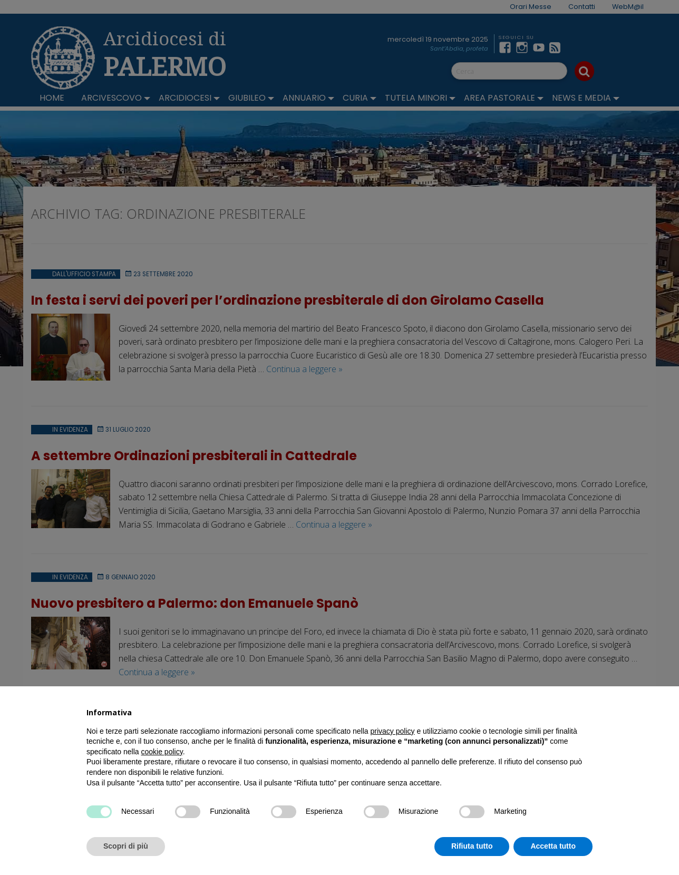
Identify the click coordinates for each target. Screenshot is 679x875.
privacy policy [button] (393, 731)
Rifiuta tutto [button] (472, 846)
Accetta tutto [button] (553, 846)
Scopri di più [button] (125, 846)
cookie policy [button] (162, 751)
